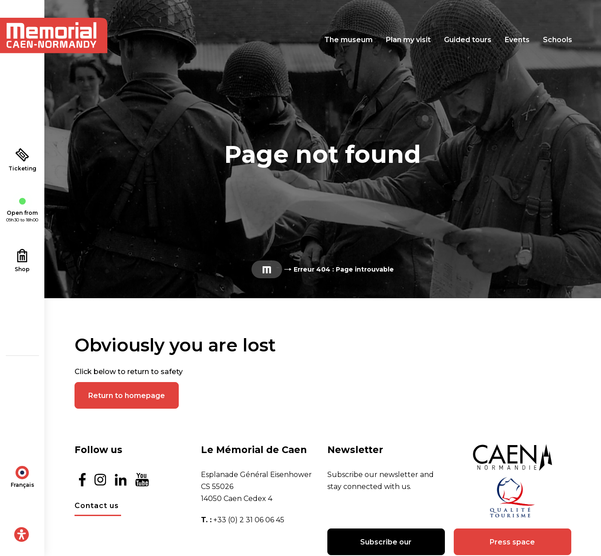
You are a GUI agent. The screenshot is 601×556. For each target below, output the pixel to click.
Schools (557, 39)
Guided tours (467, 39)
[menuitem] (22, 475)
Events (517, 39)
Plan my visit (408, 39)
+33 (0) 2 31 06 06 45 (248, 520)
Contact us (97, 505)
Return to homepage (126, 395)
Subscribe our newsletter (386, 546)
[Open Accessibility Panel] (21, 534)
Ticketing (22, 160)
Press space (512, 542)
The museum (348, 39)
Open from (22, 211)
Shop (22, 260)
